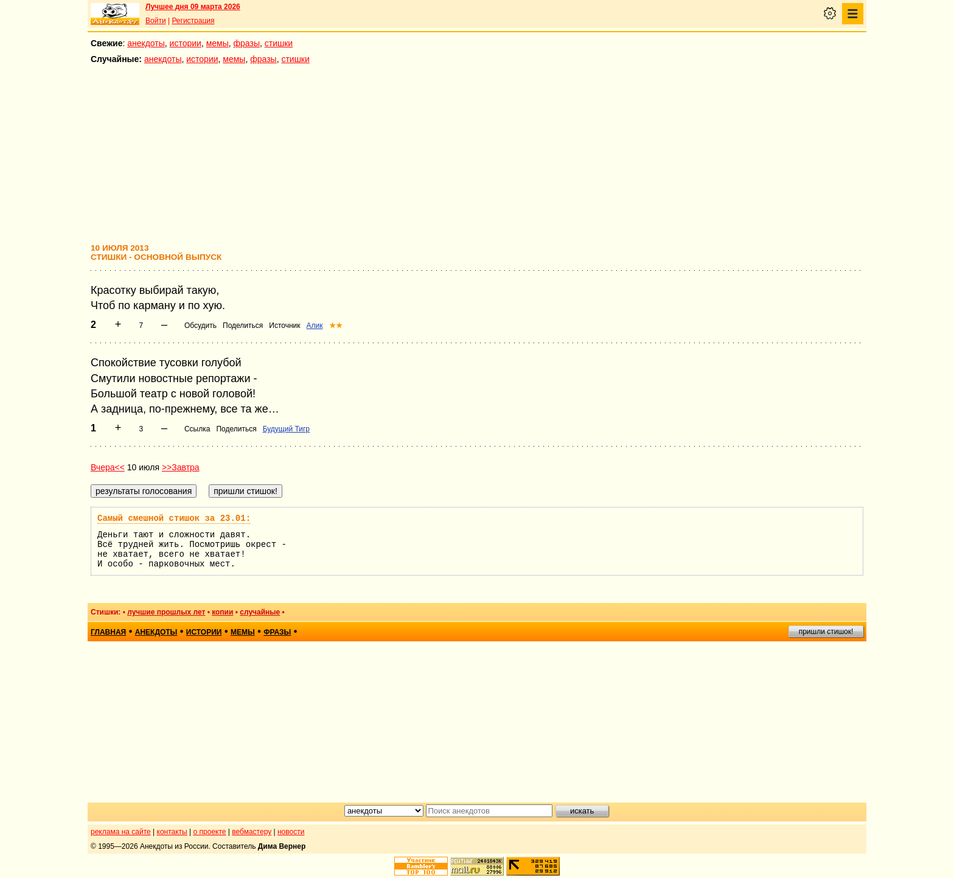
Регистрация (193, 20)
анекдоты (146, 43)
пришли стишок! (826, 631)
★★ (336, 325)
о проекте (209, 831)
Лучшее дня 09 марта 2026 (192, 6)
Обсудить (200, 325)
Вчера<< (108, 467)
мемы (217, 43)
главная (108, 632)
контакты (172, 831)
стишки (279, 43)
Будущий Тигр (286, 429)
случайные (260, 612)
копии (222, 612)
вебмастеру (251, 831)
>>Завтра (181, 467)
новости (290, 831)
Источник (284, 325)
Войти (155, 20)
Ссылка (197, 429)
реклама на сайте (121, 831)
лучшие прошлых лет (166, 612)
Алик (315, 325)
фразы (247, 43)
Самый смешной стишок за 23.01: (174, 518)
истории (185, 43)
